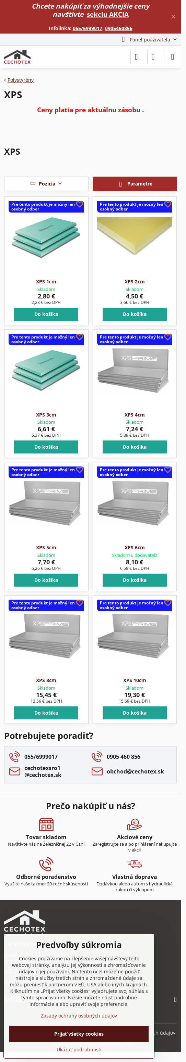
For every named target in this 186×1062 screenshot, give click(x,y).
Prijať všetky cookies (79, 1034)
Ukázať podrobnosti (79, 1049)
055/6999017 (87, 28)
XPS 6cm (135, 547)
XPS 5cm (46, 547)
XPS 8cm (46, 680)
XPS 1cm (46, 281)
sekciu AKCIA (108, 14)
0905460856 (118, 28)
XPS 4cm (135, 414)
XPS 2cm (135, 281)
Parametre (134, 184)
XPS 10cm (134, 680)
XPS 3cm (46, 414)
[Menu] (172, 57)
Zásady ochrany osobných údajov (79, 1015)
